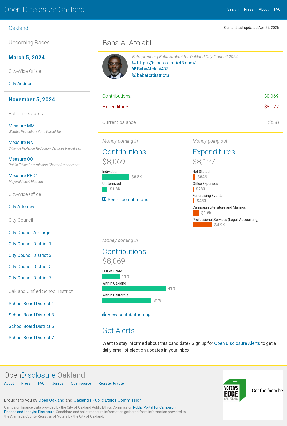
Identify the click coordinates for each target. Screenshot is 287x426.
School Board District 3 (31, 314)
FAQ (277, 9)
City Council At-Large (29, 232)
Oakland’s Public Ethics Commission (108, 400)
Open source (81, 383)
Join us (57, 383)
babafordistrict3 (150, 75)
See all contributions (125, 199)
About (264, 9)
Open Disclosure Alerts (237, 343)
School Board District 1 (31, 303)
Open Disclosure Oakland (44, 9)
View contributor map (126, 314)
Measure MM (47, 128)
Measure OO (47, 162)
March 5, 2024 (27, 57)
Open (44, 375)
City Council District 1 (30, 243)
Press (248, 9)
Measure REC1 (47, 178)
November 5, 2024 (32, 99)
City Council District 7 (30, 277)
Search (233, 9)
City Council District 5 (30, 266)
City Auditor (20, 83)
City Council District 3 (30, 255)
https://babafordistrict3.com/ (164, 62)
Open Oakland (51, 400)
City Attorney (21, 206)
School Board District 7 (31, 337)
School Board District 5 (31, 326)
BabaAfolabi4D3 (150, 69)
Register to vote (111, 383)
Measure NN (47, 145)
